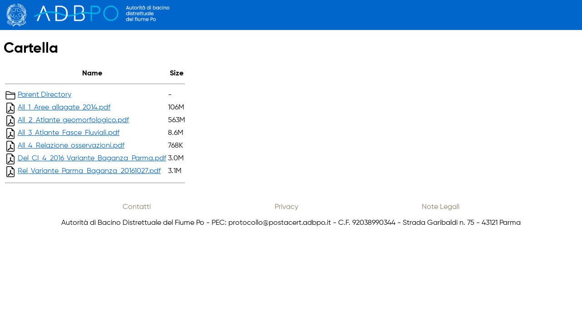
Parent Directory (44, 95)
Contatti (137, 207)
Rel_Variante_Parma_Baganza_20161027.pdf (89, 171)
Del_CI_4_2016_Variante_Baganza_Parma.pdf (92, 158)
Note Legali (440, 207)
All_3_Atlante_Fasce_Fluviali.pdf (68, 133)
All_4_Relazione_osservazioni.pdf (71, 145)
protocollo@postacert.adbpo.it (279, 223)
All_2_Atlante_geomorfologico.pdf (73, 120)
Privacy (286, 207)
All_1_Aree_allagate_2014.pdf (64, 107)
